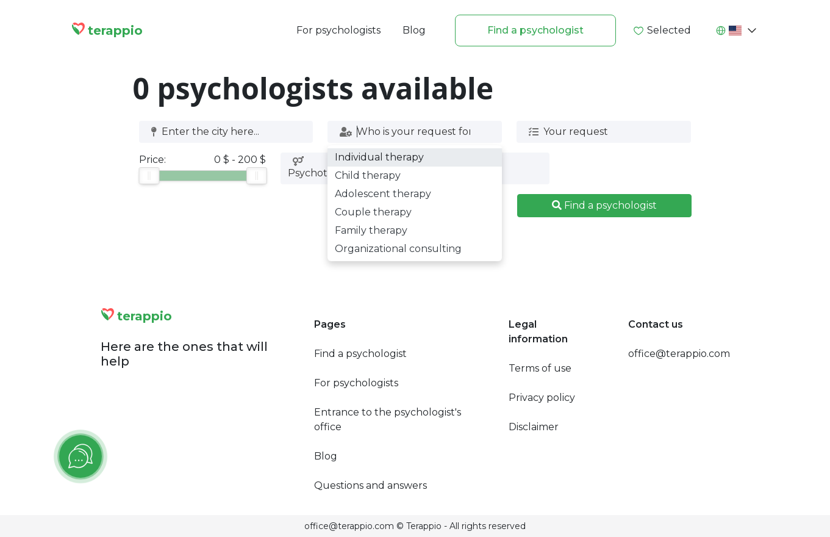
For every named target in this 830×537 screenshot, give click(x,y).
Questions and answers (370, 485)
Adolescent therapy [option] (383, 194)
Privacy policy (542, 397)
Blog (414, 30)
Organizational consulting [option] (398, 248)
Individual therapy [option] (379, 157)
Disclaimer (534, 427)
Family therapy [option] (371, 230)
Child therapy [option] (368, 175)
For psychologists (338, 30)
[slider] (148, 175)
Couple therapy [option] (373, 212)
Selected (662, 30)
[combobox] (222, 131)
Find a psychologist (535, 30)
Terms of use (540, 368)
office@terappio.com (679, 353)
